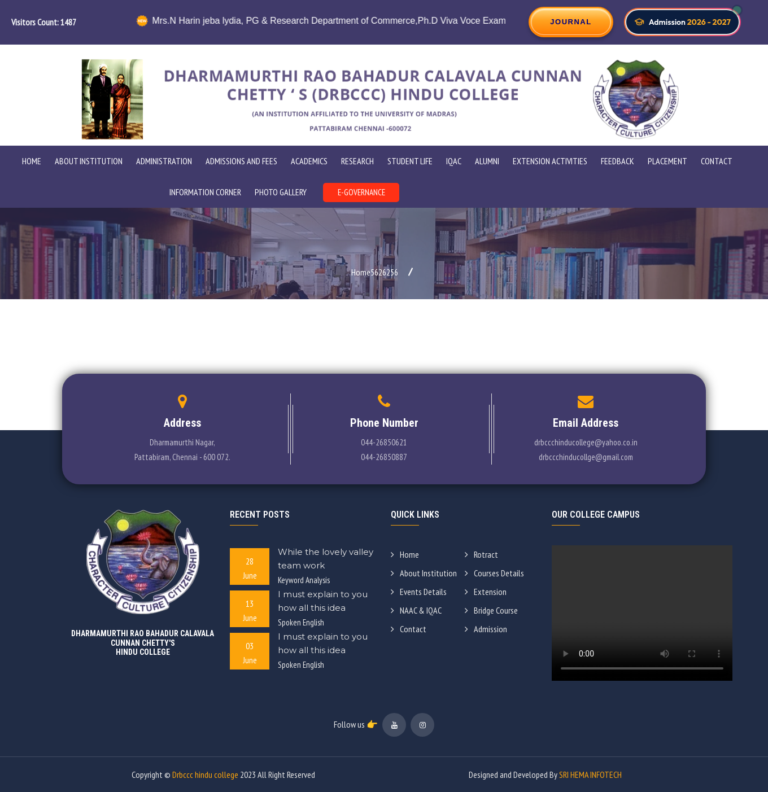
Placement (667, 161)
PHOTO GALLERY (281, 192)
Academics (309, 161)
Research (357, 161)
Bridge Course (491, 610)
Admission (486, 629)
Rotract (481, 554)
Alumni (487, 161)
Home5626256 (374, 272)
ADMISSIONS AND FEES (241, 161)
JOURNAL (570, 21)
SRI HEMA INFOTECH (590, 774)
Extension (486, 591)
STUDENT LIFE (410, 161)
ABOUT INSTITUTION (89, 161)
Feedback (617, 161)
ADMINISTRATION (164, 161)
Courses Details (494, 573)
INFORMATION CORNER (205, 192)
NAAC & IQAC (416, 610)
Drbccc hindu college (205, 774)
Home (31, 161)
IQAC (453, 161)
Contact (716, 161)
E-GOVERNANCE (361, 192)
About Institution (424, 573)
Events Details (419, 591)
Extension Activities (550, 161)
